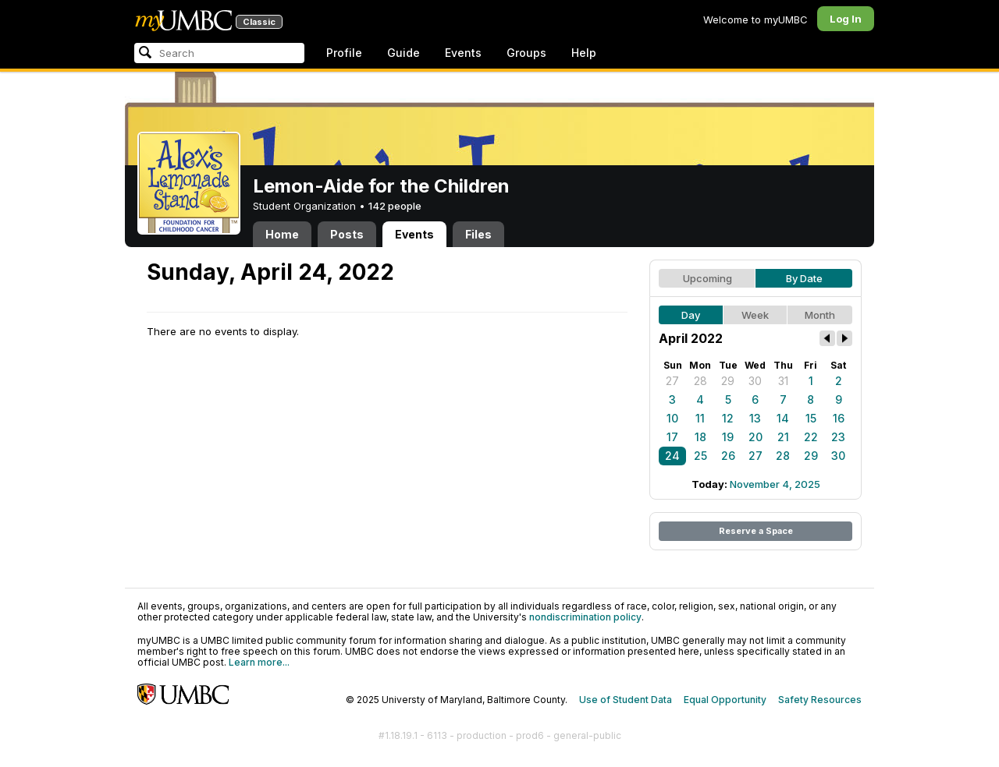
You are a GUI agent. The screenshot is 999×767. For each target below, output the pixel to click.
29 (727, 380)
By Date (804, 278)
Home (282, 234)
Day (690, 315)
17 (672, 437)
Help (583, 52)
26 (728, 455)
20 (755, 437)
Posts (347, 234)
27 (672, 380)
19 (728, 437)
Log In (846, 18)
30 (755, 380)
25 (700, 455)
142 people (394, 206)
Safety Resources (820, 699)
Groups (526, 52)
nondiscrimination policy (585, 617)
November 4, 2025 (775, 484)
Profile (344, 52)
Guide (403, 52)
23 (838, 437)
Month (820, 315)
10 (672, 418)
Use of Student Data (625, 699)
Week (755, 315)
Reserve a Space (756, 530)
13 (755, 418)
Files (478, 234)
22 (811, 437)
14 (783, 418)
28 (700, 380)
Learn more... (259, 662)
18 (700, 437)
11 (700, 418)
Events (463, 52)
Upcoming (707, 278)
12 (728, 418)
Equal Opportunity (725, 699)
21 (783, 437)
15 (810, 418)
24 (672, 455)
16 (838, 418)
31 (783, 380)
